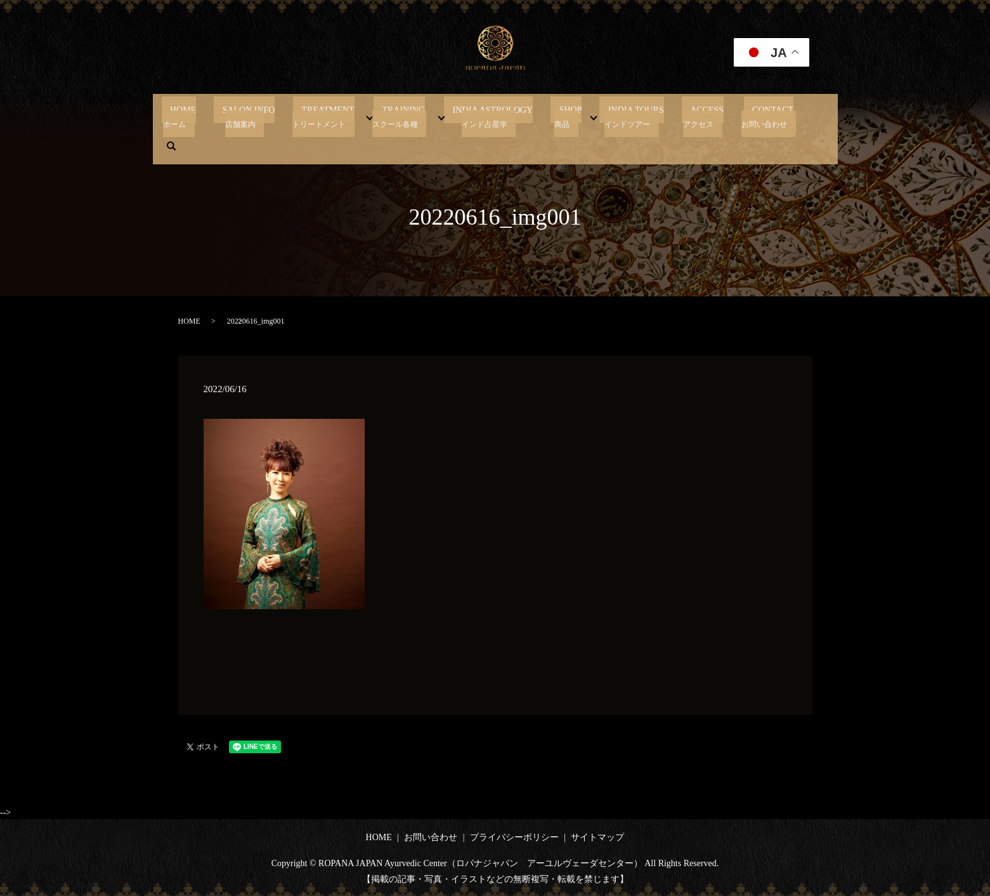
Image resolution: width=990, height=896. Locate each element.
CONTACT (732, 116)
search (782, 116)
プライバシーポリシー (514, 837)
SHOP (555, 116)
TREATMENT (338, 116)
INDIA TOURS (613, 116)
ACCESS (675, 116)
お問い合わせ (430, 837)
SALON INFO (268, 116)
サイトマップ (597, 837)
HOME (211, 116)
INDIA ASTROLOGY (486, 116)
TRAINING (406, 116)
